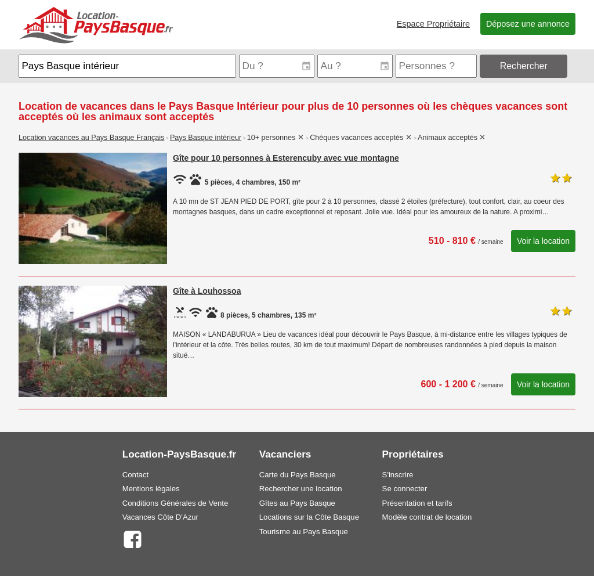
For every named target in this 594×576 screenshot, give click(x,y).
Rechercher (524, 66)
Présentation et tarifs (417, 503)
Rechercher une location (300, 488)
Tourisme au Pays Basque (303, 531)
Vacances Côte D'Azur (160, 517)
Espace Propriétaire (433, 23)
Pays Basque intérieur (205, 138)
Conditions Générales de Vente (175, 503)
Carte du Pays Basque (297, 474)
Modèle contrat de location (427, 517)
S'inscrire (398, 474)
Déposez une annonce (528, 23)
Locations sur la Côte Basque (309, 517)
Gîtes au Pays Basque (297, 503)
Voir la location (543, 241)
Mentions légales (151, 488)
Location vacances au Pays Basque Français (91, 138)
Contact (135, 474)
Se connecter (405, 488)
